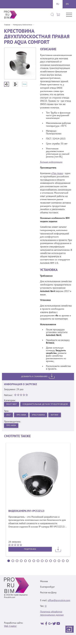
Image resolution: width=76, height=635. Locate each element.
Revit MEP (11, 404)
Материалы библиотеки (22, 25)
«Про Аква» (57, 173)
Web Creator (10, 626)
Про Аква (22, 421)
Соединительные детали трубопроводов (29, 410)
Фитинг (57, 421)
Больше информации (51, 162)
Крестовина (39, 421)
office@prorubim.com (59, 600)
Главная (7, 25)
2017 (8, 421)
